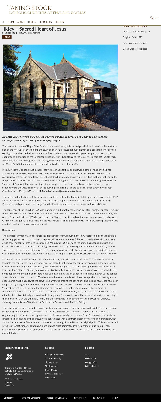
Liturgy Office (91, 362)
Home (11, 21)
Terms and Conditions (30, 398)
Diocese (32, 21)
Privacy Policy (80, 398)
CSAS (87, 354)
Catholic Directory (53, 358)
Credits (59, 21)
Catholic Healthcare (53, 373)
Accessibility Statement (57, 398)
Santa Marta (50, 377)
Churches (46, 21)
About (21, 21)
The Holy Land (51, 366)
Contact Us (9, 398)
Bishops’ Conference (54, 354)
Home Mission (51, 370)
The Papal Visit (51, 362)
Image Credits (99, 398)
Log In (115, 398)
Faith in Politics (91, 366)
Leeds (7, 37)
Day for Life (90, 358)
